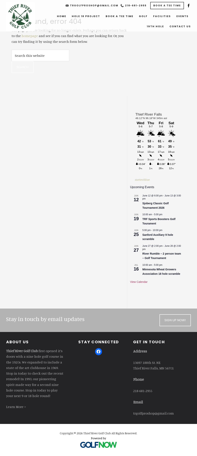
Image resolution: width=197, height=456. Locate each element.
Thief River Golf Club (20, 16)
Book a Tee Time (167, 5)
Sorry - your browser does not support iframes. (156, 143)
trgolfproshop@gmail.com (94, 5)
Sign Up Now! (175, 320)
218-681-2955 (136, 5)
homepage (30, 36)
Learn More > (16, 407)
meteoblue (142, 179)
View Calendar (139, 281)
